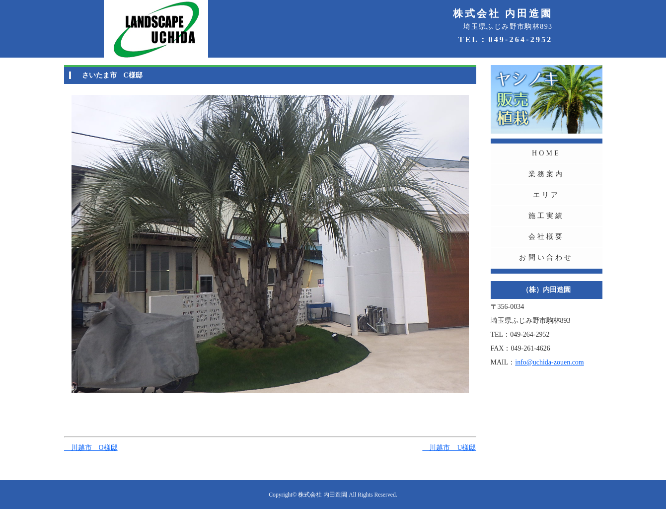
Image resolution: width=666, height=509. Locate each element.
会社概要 (546, 236)
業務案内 (546, 174)
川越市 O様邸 (91, 447)
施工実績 (546, 215)
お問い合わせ (546, 257)
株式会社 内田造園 (322, 495)
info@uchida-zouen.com (549, 362)
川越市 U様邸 (449, 447)
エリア (546, 195)
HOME (546, 153)
